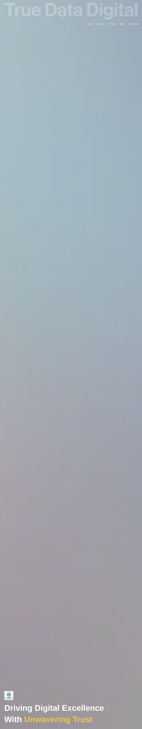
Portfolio (112, 24)
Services (101, 24)
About (90, 24)
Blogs (122, 24)
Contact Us (133, 24)
